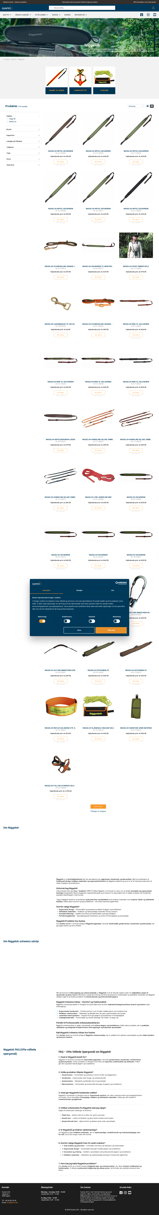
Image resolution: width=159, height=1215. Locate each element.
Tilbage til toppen (98, 811)
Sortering (132, 106)
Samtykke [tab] (46, 590)
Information (80, 15)
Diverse (55, 15)
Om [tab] (112, 590)
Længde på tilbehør (14, 141)
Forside (6, 59)
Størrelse (10, 165)
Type (8, 153)
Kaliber (9, 116)
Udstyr (6, 15)
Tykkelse (10, 147)
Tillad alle (111, 630)
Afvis (79, 630)
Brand (13, 59)
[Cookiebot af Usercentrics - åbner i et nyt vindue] (117, 583)
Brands (67, 15)
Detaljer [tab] (79, 590)
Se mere (60, 162)
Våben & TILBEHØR (22, 15)
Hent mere (98, 807)
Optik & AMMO (40, 15)
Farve (9, 159)
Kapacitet (10, 135)
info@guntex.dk (12, 1203)
